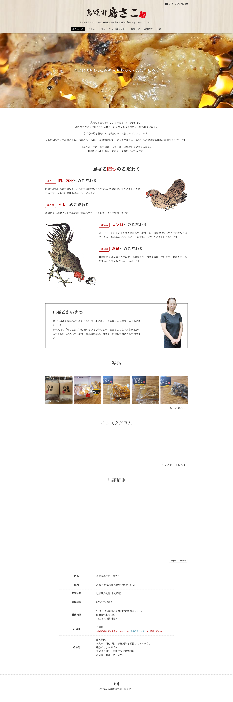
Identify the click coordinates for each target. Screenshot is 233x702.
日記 (158, 29)
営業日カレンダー (118, 29)
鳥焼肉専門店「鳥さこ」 (120, 689)
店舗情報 (148, 29)
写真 (103, 29)
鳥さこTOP (78, 29)
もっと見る (177, 408)
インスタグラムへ (173, 465)
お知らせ (135, 29)
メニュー (92, 29)
